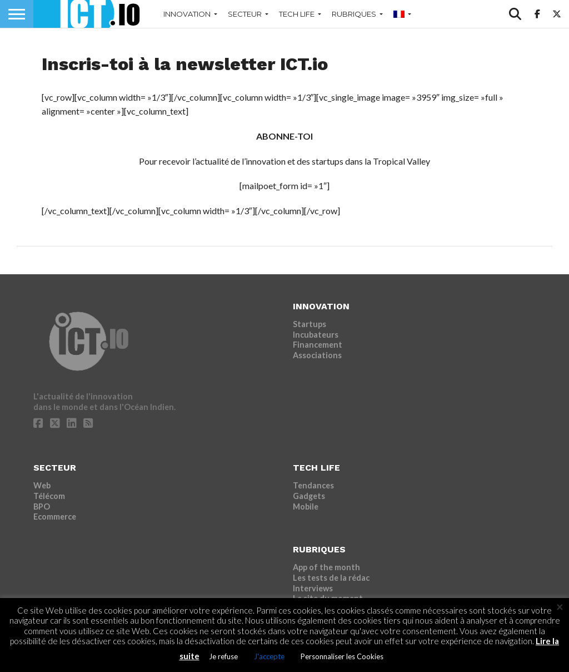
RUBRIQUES (354, 13)
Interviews (313, 588)
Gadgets (309, 496)
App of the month (326, 567)
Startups (309, 324)
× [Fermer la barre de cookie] (559, 607)
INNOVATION (187, 13)
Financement (317, 344)
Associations (317, 355)
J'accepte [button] (269, 656)
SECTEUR (245, 13)
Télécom (49, 496)
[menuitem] (400, 14)
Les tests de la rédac (331, 577)
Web (42, 485)
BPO (41, 506)
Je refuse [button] (223, 656)
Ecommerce (54, 516)
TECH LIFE (297, 13)
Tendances (313, 485)
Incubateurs (315, 334)
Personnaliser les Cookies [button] (342, 656)
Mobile (305, 506)
